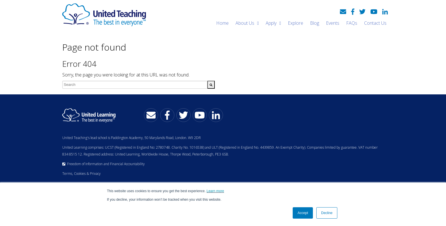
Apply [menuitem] (271, 23)
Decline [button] (327, 213)
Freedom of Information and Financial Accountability (103, 163)
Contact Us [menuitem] (375, 23)
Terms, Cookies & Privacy (81, 173)
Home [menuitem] (222, 23)
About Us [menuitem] (245, 23)
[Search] (211, 85)
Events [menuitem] (332, 23)
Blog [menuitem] (314, 23)
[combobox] (134, 85)
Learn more (215, 191)
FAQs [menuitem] (351, 23)
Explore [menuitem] (295, 23)
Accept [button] (303, 213)
